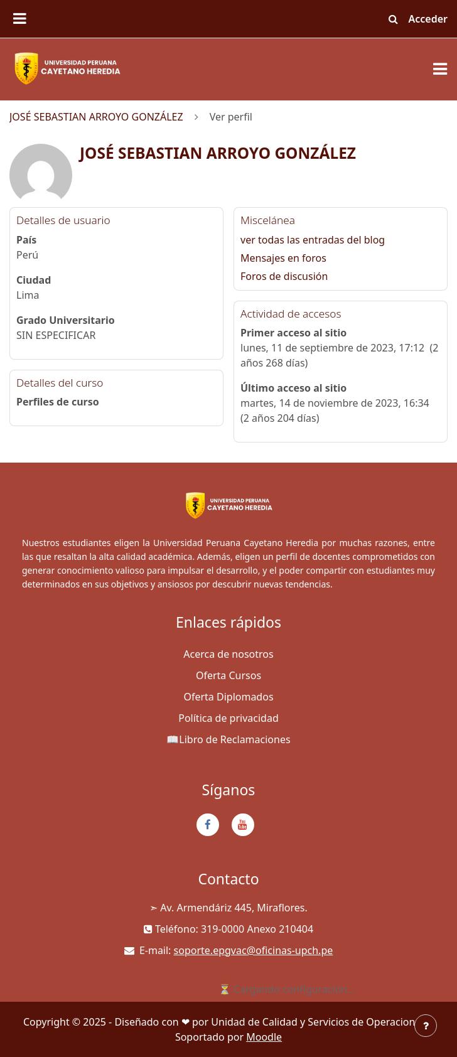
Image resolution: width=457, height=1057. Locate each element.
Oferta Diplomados (228, 697)
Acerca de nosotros (228, 654)
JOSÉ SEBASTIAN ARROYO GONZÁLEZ (96, 117)
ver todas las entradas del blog (312, 240)
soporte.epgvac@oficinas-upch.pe (253, 950)
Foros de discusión (284, 276)
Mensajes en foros (283, 258)
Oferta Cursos (228, 675)
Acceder (428, 19)
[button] (394, 19)
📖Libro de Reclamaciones (228, 739)
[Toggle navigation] (440, 69)
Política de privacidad (228, 718)
